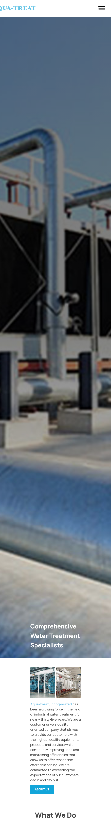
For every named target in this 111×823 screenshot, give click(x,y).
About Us (42, 789)
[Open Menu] (102, 8)
